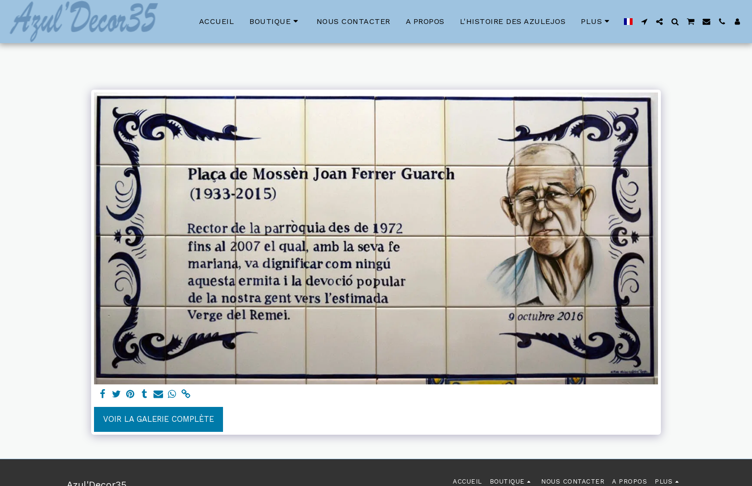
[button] (644, 21)
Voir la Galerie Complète (158, 419)
